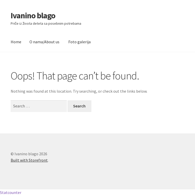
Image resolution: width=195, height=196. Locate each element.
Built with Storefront (29, 160)
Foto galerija (79, 41)
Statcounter (10, 192)
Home (16, 41)
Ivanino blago (33, 15)
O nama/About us (44, 41)
